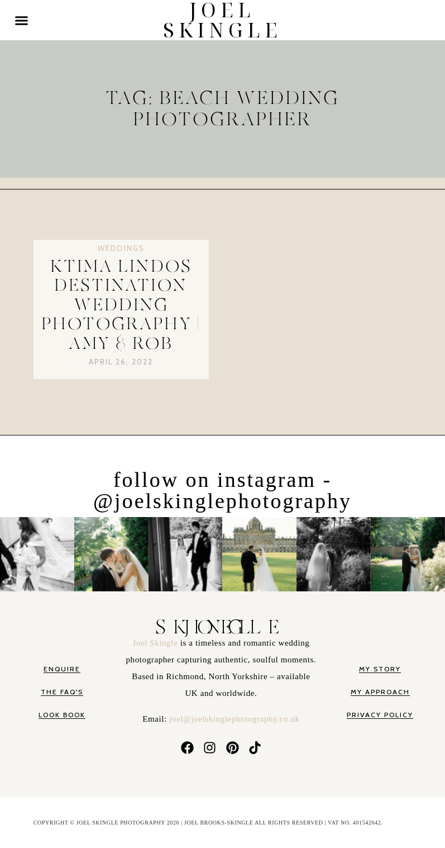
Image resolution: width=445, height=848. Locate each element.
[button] (21, 20)
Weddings (121, 248)
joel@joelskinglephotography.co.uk (234, 718)
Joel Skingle (156, 642)
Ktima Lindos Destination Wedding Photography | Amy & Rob (120, 305)
